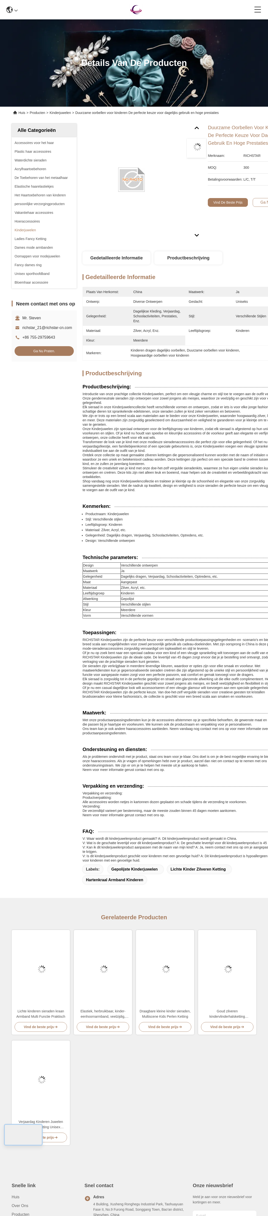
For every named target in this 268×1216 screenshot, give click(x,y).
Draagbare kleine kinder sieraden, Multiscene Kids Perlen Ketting (165, 1013)
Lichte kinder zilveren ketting (198, 869)
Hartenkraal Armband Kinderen (114, 880)
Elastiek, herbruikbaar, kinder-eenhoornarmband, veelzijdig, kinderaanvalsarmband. (102, 1014)
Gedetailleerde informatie (116, 258)
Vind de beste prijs (228, 202)
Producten (37, 113)
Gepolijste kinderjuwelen (134, 869)
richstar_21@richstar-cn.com (47, 328)
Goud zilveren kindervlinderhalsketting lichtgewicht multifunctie (227, 1014)
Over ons (20, 1206)
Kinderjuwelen (60, 113)
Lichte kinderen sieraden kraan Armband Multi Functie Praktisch (40, 1013)
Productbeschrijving (188, 258)
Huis (21, 113)
